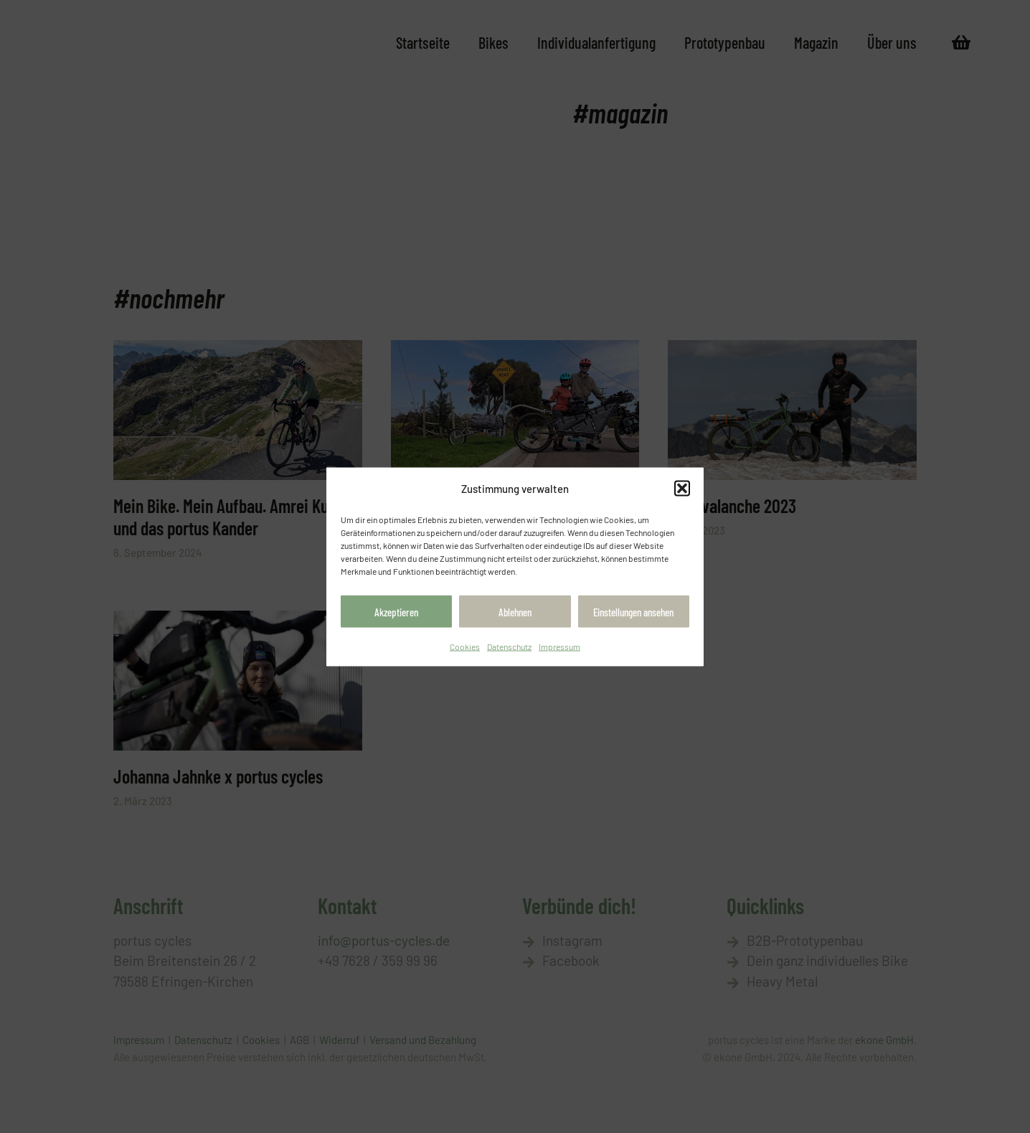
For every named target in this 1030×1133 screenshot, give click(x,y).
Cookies (465, 649)
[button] (682, 488)
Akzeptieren (396, 614)
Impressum (559, 649)
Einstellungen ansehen (633, 614)
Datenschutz (509, 649)
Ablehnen (515, 614)
